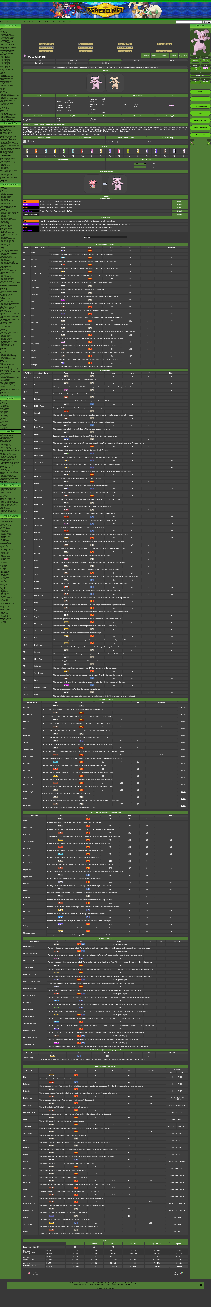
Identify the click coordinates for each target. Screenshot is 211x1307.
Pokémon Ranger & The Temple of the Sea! (10, 451)
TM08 (25, 399)
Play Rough (35, 344)
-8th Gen (2, 90)
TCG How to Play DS (6, 294)
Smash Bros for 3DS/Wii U (8, 271)
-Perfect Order (4, 531)
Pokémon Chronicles (6, 149)
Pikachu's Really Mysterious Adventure (8, 506)
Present (26, 721)
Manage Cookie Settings (128, 1283)
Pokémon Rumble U (6, 281)
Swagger (37, 652)
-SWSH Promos (5, 577)
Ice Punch (26, 855)
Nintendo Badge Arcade (7, 272)
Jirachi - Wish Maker (6, 446)
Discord (34, 22)
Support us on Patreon (105, 1288)
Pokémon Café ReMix (6, 200)
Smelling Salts (28, 749)
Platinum (2, 300)
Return (36, 483)
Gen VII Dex (105, 60)
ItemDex (2, 71)
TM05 (25, 385)
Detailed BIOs (4, 405)
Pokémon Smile (4, 222)
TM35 (25, 518)
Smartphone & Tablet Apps (8, 385)
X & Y (2, 249)
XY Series (3, 425)
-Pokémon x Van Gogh (6, 103)
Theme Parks (4, 110)
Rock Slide (38, 645)
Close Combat (28, 756)
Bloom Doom (28, 1009)
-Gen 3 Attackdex (5, 59)
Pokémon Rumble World (7, 262)
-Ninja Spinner (4, 586)
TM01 (25, 378)
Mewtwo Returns (5, 441)
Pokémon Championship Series (9, 95)
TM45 (25, 568)
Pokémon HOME (5, 215)
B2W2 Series (4, 424)
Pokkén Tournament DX (7, 241)
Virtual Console (4, 380)
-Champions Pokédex (6, 53)
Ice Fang (34, 259)
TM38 (25, 532)
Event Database (5, 116)
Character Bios (4, 129)
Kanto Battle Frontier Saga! (8, 136)
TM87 (25, 652)
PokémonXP (3, 97)
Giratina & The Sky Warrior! (8, 454)
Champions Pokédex (76, 22)
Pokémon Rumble (5, 304)
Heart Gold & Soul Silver (7, 301)
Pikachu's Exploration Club (8, 501)
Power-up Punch (29, 1112)
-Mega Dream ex (5, 589)
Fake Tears (27, 806)
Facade (37, 553)
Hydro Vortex (28, 1002)
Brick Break (38, 497)
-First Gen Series (5, 571)
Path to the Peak (5, 165)
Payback (34, 351)
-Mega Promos (4, 574)
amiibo (2, 388)
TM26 (25, 476)
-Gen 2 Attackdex (5, 57)
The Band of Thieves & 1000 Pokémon (8, 258)
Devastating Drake (30, 1030)
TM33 (25, 511)
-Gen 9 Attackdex (5, 68)
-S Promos (3, 621)
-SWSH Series (4, 561)
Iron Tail (26, 884)
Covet (25, 820)
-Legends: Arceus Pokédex (8, 47)
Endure (25, 1140)
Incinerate (26, 1084)
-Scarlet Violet (4, 559)
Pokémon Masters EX (6, 202)
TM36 (25, 525)
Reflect (36, 511)
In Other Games (5, 379)
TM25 (25, 469)
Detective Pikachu (5, 243)
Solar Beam (38, 455)
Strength (26, 1119)
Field (153, 164)
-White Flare (3, 539)
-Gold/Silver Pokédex (6, 34)
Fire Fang (34, 266)
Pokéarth (89, 22)
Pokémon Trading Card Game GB (10, 372)
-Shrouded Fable (5, 548)
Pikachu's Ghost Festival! (7, 498)
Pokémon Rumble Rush (7, 240)
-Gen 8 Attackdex (5, 66)
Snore (25, 742)
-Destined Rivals (5, 540)
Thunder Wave (39, 631)
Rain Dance (38, 441)
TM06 (25, 392)
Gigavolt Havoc (28, 1016)
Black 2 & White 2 (5, 276)
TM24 (25, 462)
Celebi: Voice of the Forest (8, 443)
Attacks (164, 56)
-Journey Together (5, 542)
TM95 (25, 680)
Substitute (37, 666)
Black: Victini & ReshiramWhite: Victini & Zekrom (9, 459)
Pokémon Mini (4, 357)
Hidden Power (39, 406)
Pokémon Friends (5, 197)
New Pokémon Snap (6, 225)
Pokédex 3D (3, 288)
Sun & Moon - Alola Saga (7, 142)
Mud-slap (26, 1161)
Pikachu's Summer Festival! (8, 497)
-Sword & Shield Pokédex (7, 44)
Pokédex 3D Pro (5, 290)
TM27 (25, 483)
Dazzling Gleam (40, 687)
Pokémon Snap (4, 366)
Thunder (37, 469)
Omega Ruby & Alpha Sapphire (9, 250)
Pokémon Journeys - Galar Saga (9, 144)
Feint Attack (27, 714)
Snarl (36, 680)
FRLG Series (4, 415)
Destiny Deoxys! (5, 447)
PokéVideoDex (4, 168)
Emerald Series (4, 417)
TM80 (25, 645)
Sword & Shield (4, 211)
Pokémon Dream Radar (7, 278)
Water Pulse (27, 919)
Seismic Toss (28, 1196)
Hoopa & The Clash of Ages (8, 471)
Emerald (2, 329)
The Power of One (5, 438)
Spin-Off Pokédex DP (6, 76)
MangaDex (3, 402)
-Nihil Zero (3, 587)
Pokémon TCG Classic (6, 529)
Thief (36, 575)
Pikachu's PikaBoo (5, 492)
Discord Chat (4, 113)
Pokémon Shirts (5, 109)
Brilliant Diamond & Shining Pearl (10, 212)
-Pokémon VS (4, 616)
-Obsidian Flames (5, 556)
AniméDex (3, 127)
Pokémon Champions (6, 194)
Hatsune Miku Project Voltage (8, 98)
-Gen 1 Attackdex (5, 56)
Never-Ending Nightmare (32, 981)
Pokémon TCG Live (6, 228)
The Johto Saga (5, 133)
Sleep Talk (38, 659)
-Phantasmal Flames (6, 534)
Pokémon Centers (5, 94)
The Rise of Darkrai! (6, 453)
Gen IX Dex (39, 60)
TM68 (25, 617)
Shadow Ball (38, 490)
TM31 (25, 497)
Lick (32, 315)
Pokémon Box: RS (5, 336)
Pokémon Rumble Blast (7, 287)
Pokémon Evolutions (6, 160)
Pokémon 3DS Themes (7, 383)
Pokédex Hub (43, 22)
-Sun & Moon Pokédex (6, 41)
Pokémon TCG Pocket (6, 208)
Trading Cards (10, 515)
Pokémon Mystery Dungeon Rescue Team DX (8, 220)
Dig (24, 1077)
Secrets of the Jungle (6, 479)
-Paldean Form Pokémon (7, 120)
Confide (37, 694)
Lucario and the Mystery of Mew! (9, 449)
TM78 (25, 638)
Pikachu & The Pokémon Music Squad (9, 512)
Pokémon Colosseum (6, 331)
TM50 (25, 589)
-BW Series (3, 565)
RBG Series (3, 409)
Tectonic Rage (28, 967)
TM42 (25, 553)
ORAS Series (4, 427)
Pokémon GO (4, 199)
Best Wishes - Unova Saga (8, 139)
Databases (10, 25)
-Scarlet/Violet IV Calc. (6, 84)
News (2, 28)
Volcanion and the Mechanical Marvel (9, 473)
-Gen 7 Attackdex (5, 65)
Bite (32, 308)
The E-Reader (4, 347)
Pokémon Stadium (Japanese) (9, 369)
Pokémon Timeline (5, 93)
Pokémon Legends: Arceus (8, 213)
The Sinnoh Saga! (5, 138)
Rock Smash (27, 1098)
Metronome (27, 707)
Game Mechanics (5, 82)
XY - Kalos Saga (5, 141)
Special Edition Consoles (7, 382)
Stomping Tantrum (29, 933)
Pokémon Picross (5, 265)
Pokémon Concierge (6, 174)
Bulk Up (37, 399)
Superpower (27, 870)
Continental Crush (29, 974)
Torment (37, 546)
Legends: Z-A (4, 193)
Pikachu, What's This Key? (8, 510)
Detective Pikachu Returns (8, 206)
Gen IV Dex (39, 63)
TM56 (25, 603)
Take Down (27, 1126)
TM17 (25, 434)
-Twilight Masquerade (6, 549)
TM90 (25, 666)
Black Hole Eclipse (30, 1037)
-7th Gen (2, 91)
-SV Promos (3, 575)
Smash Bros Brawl (5, 323)
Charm (33, 301)
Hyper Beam (38, 427)
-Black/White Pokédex (6, 38)
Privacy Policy (113, 1283)
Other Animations (5, 171)
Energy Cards (4, 524)
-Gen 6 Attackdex (5, 63)
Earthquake (38, 476)
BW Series (3, 423)
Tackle (33, 280)
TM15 (25, 427)
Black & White (4, 275)
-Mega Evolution (5, 536)
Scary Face (35, 287)
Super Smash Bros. (6, 373)
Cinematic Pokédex (6, 81)
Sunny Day (38, 413)
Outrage (34, 252)
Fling (36, 603)
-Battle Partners (4, 600)
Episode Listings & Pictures (8, 126)
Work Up (37, 378)
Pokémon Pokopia (5, 196)
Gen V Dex (172, 60)
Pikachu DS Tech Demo (7, 344)
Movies (10, 431)
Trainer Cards (4, 523)
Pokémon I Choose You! (7, 475)
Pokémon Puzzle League (7, 364)
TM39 (25, 539)
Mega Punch (27, 1168)
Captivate (26, 1147)
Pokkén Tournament (6, 268)
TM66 (25, 610)
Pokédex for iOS (5, 295)
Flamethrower (39, 518)
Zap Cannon (27, 1224)
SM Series (3, 428)
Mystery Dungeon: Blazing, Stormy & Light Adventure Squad (10, 306)
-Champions (3, 87)
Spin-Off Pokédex (5, 75)
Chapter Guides (4, 406)
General (146, 56)
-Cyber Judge (4, 613)
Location (155, 56)
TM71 (25, 624)
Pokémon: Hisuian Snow (7, 161)
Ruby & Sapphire (5, 326)
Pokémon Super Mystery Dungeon (10, 263)
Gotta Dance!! (4, 495)
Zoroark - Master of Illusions (8, 457)
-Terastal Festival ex (6, 602)
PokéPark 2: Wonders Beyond (9, 285)
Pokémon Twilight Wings (7, 158)
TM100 (25, 694)
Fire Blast (37, 532)
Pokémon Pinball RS (6, 338)
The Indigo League (5, 130)
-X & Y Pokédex (4, 40)
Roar (33, 329)
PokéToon (3, 164)
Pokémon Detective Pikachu (8, 482)
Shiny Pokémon (4, 154)
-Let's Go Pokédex (5, 43)
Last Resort (27, 863)
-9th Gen (2, 88)
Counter (26, 1189)
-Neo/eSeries (4, 570)
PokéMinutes (4, 167)
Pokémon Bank (4, 252)
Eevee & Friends (5, 508)
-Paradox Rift (4, 553)
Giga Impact (38, 617)
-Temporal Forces (5, 551)
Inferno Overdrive (29, 995)
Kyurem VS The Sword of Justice (9, 462)
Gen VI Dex (138, 60)
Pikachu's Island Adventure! (8, 500)
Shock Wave (27, 912)
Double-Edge (28, 792)
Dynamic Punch (29, 1203)
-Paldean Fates (4, 552)
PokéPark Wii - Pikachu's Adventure (7, 309)
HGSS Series (4, 421)
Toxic (36, 392)
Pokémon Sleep (5, 205)
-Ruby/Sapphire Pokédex (7, 35)
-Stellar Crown (4, 546)
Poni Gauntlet (59, 201)
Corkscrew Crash (29, 988)
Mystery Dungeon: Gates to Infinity (10, 282)
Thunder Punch (28, 841)
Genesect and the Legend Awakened (7, 465)
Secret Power (28, 1105)
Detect (25, 1231)
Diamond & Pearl (5, 298)
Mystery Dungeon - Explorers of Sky (9, 314)
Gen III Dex (72, 63)
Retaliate (26, 1091)
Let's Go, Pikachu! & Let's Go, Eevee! (9, 235)
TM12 (25, 420)
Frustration (38, 448)
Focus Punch (28, 784)
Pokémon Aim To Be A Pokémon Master (9, 146)
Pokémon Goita (4, 392)
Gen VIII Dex (72, 60)
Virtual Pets (3, 386)
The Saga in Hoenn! (6, 135)
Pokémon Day (4, 104)
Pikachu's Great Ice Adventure (9, 503)
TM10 (25, 406)
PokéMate (3, 348)
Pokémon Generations (6, 157)
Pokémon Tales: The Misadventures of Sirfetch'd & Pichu (8, 177)
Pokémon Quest (5, 244)
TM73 (25, 631)
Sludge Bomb (39, 525)
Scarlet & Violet (4, 192)
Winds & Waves (4, 189)
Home (13, 22)
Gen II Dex (105, 63)
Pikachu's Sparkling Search (8, 504)
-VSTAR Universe (5, 615)
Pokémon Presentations (7, 106)
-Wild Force (3, 612)
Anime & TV (10, 123)
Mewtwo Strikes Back (6, 437)
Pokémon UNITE (5, 203)
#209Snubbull (35, 1273)
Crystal (2, 353)
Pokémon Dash (4, 334)
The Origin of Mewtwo (6, 435)
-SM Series (3, 562)
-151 (1, 555)
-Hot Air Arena (4, 599)
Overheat (37, 589)
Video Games (10, 184)
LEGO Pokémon (5, 107)
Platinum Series (4, 420)
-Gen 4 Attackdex (5, 60)
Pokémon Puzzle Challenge (8, 356)
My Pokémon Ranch (6, 322)
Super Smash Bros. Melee (8, 358)
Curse (25, 1217)
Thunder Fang (36, 273)
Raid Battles (3, 527)
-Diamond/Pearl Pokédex (7, 37)
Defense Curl (28, 1210)
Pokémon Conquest (6, 284)
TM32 (25, 504)
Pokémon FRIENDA (6, 395)
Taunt (36, 420)
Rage (33, 336)
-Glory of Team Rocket (6, 597)
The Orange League (6, 132)
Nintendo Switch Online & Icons (9, 389)
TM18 (25, 441)
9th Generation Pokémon (7, 117)
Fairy (153, 167)
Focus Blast (38, 596)
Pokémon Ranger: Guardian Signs (10, 303)
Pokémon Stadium (5, 370)
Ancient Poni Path (46, 201)
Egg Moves (183, 56)
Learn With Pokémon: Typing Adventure (8, 292)
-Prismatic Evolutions (6, 543)
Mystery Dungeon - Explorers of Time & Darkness (9, 319)
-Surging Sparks (5, 545)
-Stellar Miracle (4, 606)
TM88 (25, 659)
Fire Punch (27, 848)
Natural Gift (27, 1154)
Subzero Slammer (29, 1023)
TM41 (25, 546)
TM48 (25, 582)
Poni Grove (68, 201)
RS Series (3, 414)
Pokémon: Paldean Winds (7, 163)
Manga (10, 398)
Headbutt (34, 322)
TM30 (25, 490)
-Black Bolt (3, 537)
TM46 (25, 575)
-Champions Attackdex (6, 69)
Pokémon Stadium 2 (6, 354)
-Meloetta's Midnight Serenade (9, 463)
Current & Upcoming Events (8, 115)
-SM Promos (3, 578)
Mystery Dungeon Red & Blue (9, 341)
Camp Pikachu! (4, 494)
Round (36, 582)
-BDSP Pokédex (5, 46)
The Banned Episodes (6, 152)
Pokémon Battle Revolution (8, 312)
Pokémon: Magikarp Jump (8, 238)
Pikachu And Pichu (5, 491)
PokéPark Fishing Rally (7, 345)
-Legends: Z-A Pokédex (7, 52)
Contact (27, 22)
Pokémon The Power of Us (8, 476)
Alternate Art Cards (5, 526)
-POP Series (3, 581)
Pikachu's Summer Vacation (8, 488)
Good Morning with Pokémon (8, 170)
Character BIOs (4, 404)
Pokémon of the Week (6, 85)
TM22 (25, 455)
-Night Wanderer (5, 608)
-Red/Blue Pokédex (6, 33)
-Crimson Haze (4, 611)
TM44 (25, 560)
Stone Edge (38, 624)
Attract (36, 568)
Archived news (4, 30)
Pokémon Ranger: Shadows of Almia (9, 317)
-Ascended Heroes (5, 533)
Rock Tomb (38, 539)
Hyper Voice (27, 877)
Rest (36, 560)
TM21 (25, 448)
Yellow (2, 363)
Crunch (33, 358)
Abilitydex (3, 74)
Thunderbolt (38, 462)
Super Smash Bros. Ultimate (8, 246)
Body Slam (27, 1182)
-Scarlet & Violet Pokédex (7, 50)
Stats (174, 56)
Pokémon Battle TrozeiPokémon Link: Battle (9, 254)
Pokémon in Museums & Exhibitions (7, 100)
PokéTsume (3, 182)
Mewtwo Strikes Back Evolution (9, 478)
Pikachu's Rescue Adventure (8, 489)
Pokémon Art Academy (6, 256)
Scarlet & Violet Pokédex (59, 22)
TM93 (25, 673)
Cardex (2, 79)
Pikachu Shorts (10, 485)
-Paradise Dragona (5, 605)
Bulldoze (37, 638)
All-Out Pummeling (30, 953)
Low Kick (26, 834)
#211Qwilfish (176, 1273)
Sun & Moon (3, 231)
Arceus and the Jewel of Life (8, 456)
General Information (6, 401)
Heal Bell (26, 735)
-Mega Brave (4, 592)
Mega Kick (27, 1175)
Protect (36, 434)
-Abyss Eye (3, 584)
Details (179, 201)
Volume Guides (4, 408)
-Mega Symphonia (5, 593)
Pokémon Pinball (5, 367)
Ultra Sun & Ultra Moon (7, 233)
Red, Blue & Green (5, 361)
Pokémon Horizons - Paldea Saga (10, 148)
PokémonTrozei (4, 342)
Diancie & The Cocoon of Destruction (7, 468)
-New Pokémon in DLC (7, 119)
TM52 (25, 596)
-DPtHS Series (4, 567)
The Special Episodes (6, 151)
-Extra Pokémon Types (6, 521)
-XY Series (3, 564)
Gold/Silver (3, 351)
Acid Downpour (28, 960)
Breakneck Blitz (28, 946)
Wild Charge (38, 673)
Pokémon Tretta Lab (6, 279)
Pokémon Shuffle (5, 260)
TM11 (25, 413)
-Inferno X (3, 590)
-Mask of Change (5, 609)
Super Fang (27, 827)
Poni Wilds (77, 201)
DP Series (3, 418)
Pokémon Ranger (5, 339)
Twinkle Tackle (28, 1044)
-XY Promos (3, 580)
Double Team (39, 504)
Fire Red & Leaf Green (6, 328)
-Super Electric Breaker (7, 603)
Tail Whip (34, 294)
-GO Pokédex (4, 49)
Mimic (25, 799)
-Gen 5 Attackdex (5, 62)
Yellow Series (4, 411)
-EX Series (3, 568)
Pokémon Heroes (5, 444)
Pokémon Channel (5, 335)
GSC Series (3, 412)
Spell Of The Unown (6, 440)
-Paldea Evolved (5, 558)
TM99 (25, 687)
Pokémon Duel (4, 269)
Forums (19, 22)
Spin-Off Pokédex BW (6, 78)
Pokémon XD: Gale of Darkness (9, 332)
